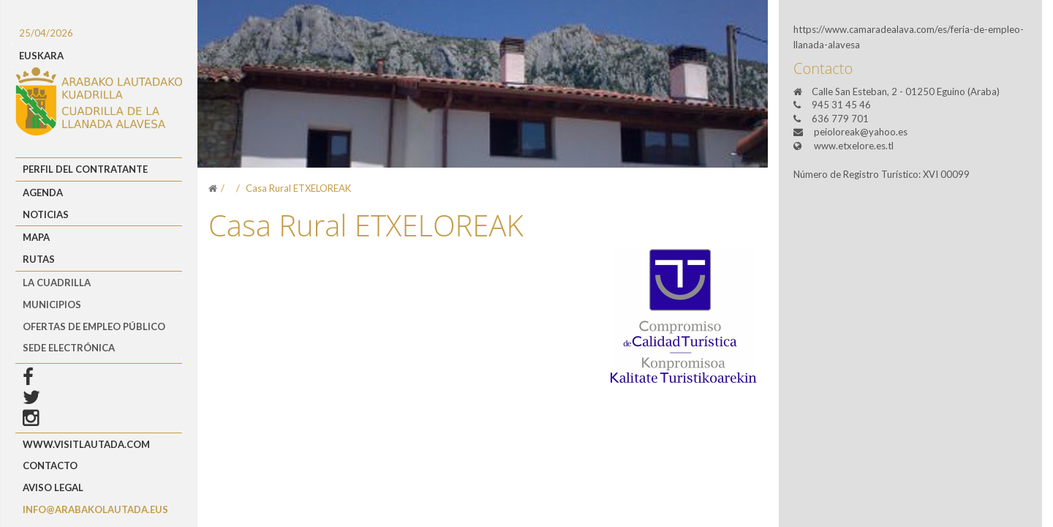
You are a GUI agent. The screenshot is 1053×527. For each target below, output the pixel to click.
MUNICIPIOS (52, 304)
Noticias (46, 214)
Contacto (50, 465)
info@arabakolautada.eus (95, 509)
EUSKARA (41, 55)
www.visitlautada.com (86, 444)
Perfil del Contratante (85, 169)
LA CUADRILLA (57, 282)
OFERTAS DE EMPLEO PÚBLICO (94, 326)
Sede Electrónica (69, 348)
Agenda (43, 192)
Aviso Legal (53, 487)
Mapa (36, 237)
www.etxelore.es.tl (854, 146)
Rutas (39, 259)
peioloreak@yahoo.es (860, 132)
